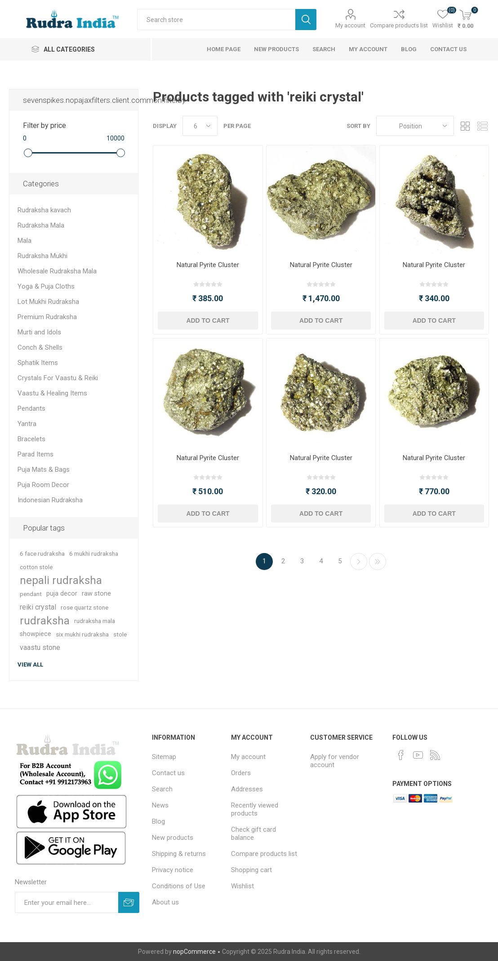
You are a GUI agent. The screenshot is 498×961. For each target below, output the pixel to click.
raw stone (96, 593)
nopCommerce (194, 951)
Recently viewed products (254, 809)
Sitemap (164, 757)
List (482, 126)
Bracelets (31, 439)
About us (165, 902)
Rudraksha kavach (44, 210)
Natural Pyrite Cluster (208, 265)
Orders (241, 773)
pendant (31, 593)
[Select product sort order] (415, 126)
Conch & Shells (40, 347)
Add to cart (207, 320)
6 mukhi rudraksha (93, 553)
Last (377, 561)
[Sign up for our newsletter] (66, 902)
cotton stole (36, 566)
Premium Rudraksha (47, 317)
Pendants (31, 408)
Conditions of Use (178, 886)
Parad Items (35, 454)
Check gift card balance (253, 833)
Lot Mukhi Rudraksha (48, 302)
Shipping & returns (179, 854)
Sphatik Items (38, 363)
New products (276, 49)
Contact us (448, 49)
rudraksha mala (94, 620)
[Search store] (216, 19)
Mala (24, 241)
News (160, 805)
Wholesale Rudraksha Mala (57, 271)
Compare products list (399, 25)
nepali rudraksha (61, 580)
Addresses (247, 789)
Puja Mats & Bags (44, 469)
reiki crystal (38, 607)
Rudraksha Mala (41, 225)
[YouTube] (418, 755)
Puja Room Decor (43, 485)
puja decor (61, 593)
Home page (223, 49)
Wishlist (242, 886)
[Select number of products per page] (200, 126)
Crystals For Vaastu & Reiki (58, 378)
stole (120, 634)
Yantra (27, 424)
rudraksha (45, 620)
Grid (465, 126)
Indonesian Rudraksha (50, 500)
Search (305, 19)
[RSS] (435, 755)
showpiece (35, 634)
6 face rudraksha (42, 553)
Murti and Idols (39, 332)
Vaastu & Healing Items (52, 393)
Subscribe (128, 902)
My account (350, 25)
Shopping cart (251, 870)
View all (30, 664)
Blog (409, 49)
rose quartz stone (84, 607)
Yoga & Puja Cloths (46, 286)
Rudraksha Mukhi (42, 256)
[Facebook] (401, 755)
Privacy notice (172, 870)
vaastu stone (40, 647)
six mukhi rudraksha (82, 634)
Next (358, 561)
